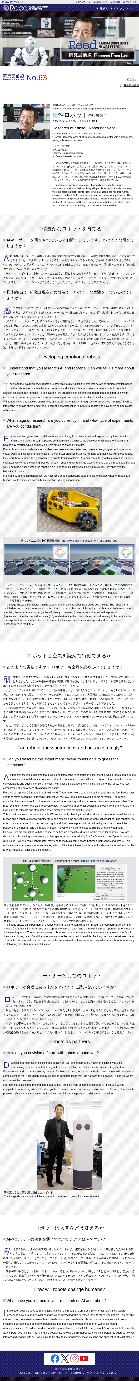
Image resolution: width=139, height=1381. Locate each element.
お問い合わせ (101, 2)
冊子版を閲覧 (131, 85)
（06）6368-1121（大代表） (102, 1373)
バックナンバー (124, 8)
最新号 (104, 8)
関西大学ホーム (84, 2)
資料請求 (116, 2)
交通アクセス (131, 2)
